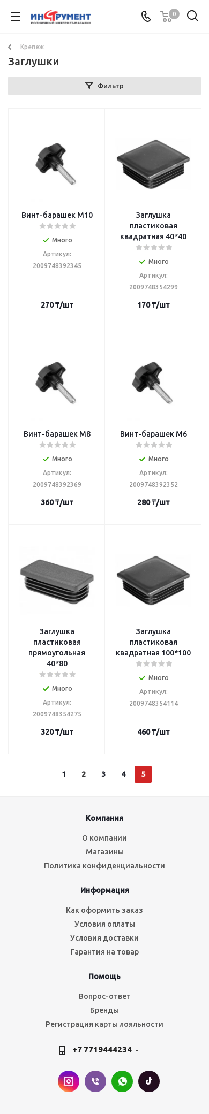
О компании (104, 838)
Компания (104, 818)
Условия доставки (104, 938)
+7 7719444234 (102, 1049)
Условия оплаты (104, 924)
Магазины (105, 852)
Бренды (104, 1010)
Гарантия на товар (105, 952)
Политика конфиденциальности (104, 865)
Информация (104, 890)
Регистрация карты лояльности (104, 1024)
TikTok (149, 1081)
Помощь (104, 976)
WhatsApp (122, 1081)
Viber (95, 1081)
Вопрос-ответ (105, 996)
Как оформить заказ (104, 910)
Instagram (68, 1081)
